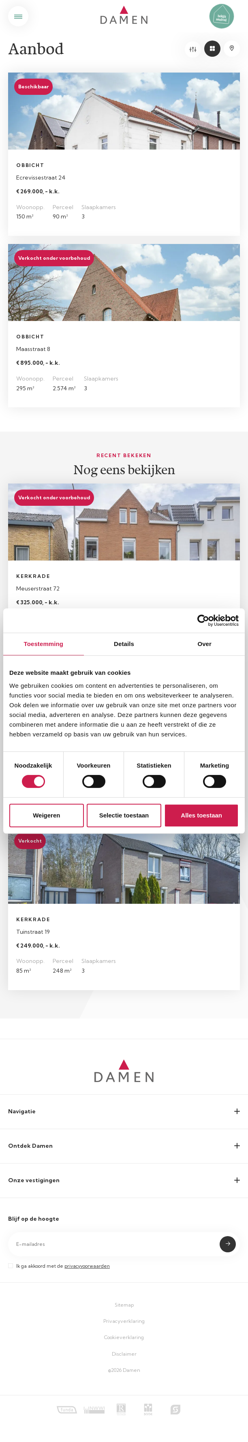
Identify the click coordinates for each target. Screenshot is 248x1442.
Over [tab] (204, 643)
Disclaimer (124, 1354)
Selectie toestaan (124, 815)
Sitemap (124, 1305)
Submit (228, 1244)
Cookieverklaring (124, 1337)
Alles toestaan (201, 815)
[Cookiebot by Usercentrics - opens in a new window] (203, 620)
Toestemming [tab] (44, 643)
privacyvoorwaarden (87, 1266)
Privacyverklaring (124, 1321)
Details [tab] (124, 643)
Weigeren (46, 815)
